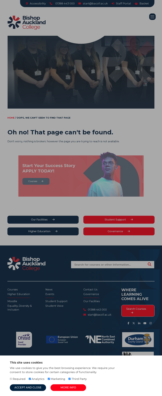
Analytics (36, 378)
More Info (68, 387)
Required (17, 378)
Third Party (78, 378)
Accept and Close (27, 387)
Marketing (56, 378)
